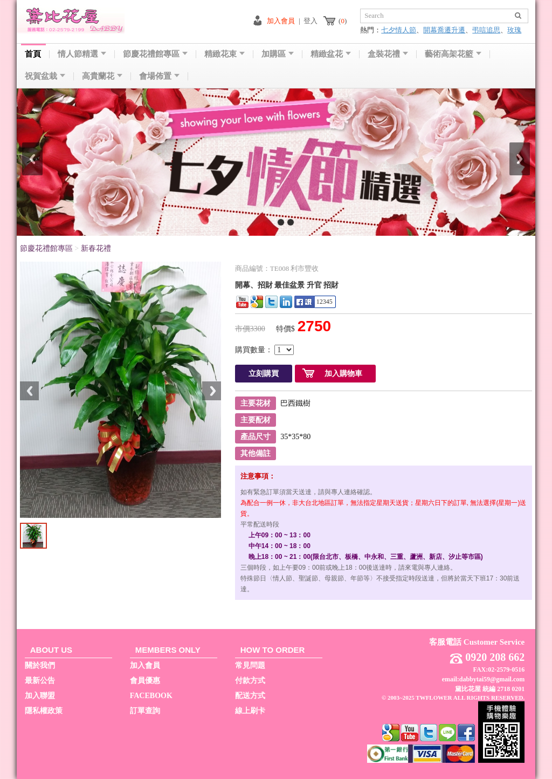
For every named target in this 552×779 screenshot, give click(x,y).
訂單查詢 (145, 711)
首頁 (33, 54)
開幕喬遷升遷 (444, 30)
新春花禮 (96, 248)
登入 (310, 21)
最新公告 (40, 680)
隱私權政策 (44, 711)
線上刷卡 (250, 711)
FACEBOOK (151, 696)
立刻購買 (264, 374)
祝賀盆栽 (45, 76)
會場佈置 (159, 76)
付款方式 (250, 680)
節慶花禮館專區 (155, 54)
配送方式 (250, 696)
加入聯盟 (40, 696)
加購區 (277, 54)
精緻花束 (224, 54)
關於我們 (40, 665)
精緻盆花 (330, 54)
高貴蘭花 (102, 76)
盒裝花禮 (388, 54)
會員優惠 (145, 680)
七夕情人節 (398, 30)
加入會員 (281, 21)
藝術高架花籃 (453, 54)
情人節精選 (82, 54)
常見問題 (250, 665)
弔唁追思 (486, 30)
